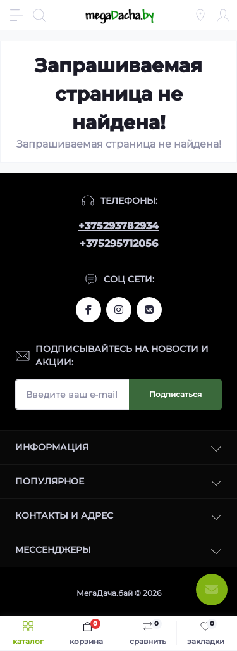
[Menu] (16, 15)
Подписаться (175, 394)
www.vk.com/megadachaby (149, 310)
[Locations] (200, 15)
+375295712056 (119, 243)
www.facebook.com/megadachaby (88, 310)
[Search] (39, 15)
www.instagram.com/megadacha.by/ (118, 310)
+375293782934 (118, 226)
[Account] (223, 15)
